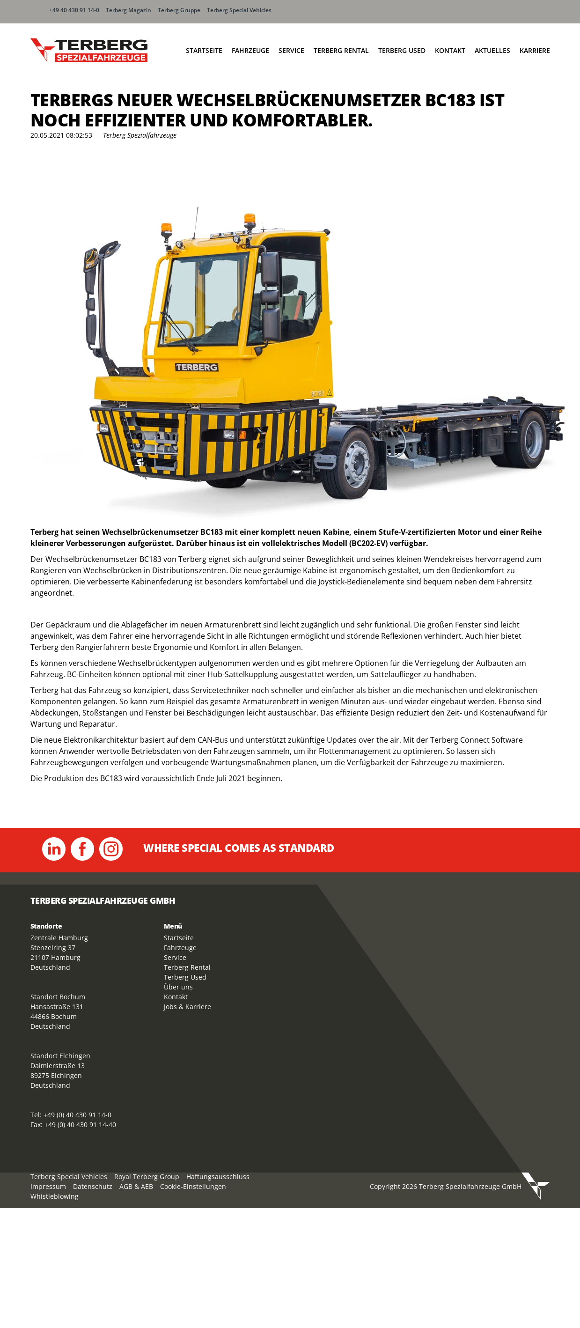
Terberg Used (402, 50)
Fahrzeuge (250, 50)
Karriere (535, 50)
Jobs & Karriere (187, 1006)
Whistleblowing (54, 1196)
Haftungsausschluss (218, 1176)
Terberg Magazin (128, 10)
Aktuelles (492, 50)
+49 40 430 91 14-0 (74, 10)
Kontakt (450, 50)
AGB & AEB (136, 1186)
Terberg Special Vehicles (239, 10)
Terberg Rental (341, 50)
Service (291, 50)
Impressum (48, 1186)
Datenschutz (92, 1186)
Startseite (204, 50)
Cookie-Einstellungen (193, 1186)
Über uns (178, 986)
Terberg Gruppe (179, 10)
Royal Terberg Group (146, 1176)
